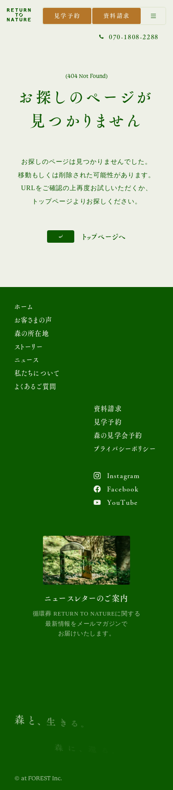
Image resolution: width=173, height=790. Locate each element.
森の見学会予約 (118, 435)
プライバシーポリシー (125, 449)
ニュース (26, 359)
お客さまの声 (33, 320)
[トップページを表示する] (19, 14)
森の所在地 (31, 333)
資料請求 (116, 16)
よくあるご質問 (35, 386)
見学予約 (67, 16)
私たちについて (37, 373)
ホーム (23, 306)
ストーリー (28, 347)
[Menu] (153, 16)
